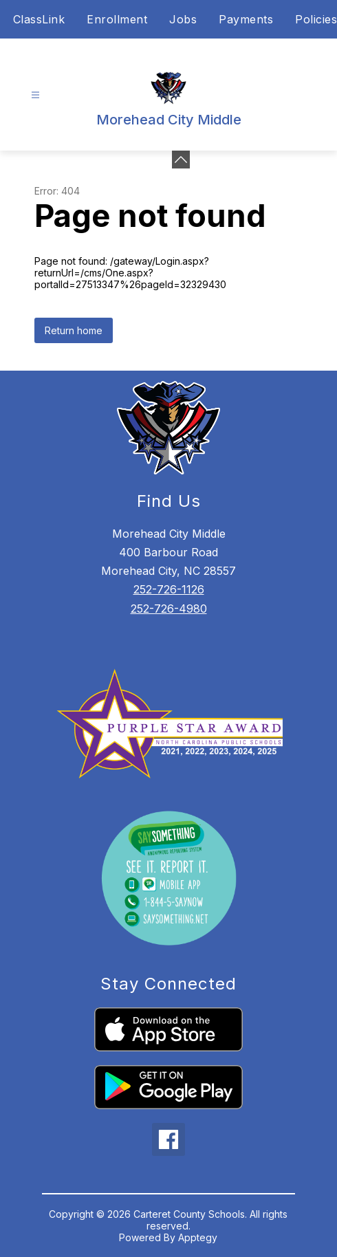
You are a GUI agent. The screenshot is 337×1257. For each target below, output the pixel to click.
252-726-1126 (168, 589)
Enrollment (117, 19)
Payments (246, 19)
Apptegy (197, 1237)
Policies (316, 19)
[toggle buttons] (181, 159)
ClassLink (39, 19)
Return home (73, 330)
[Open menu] (35, 95)
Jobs (183, 19)
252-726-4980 (169, 608)
